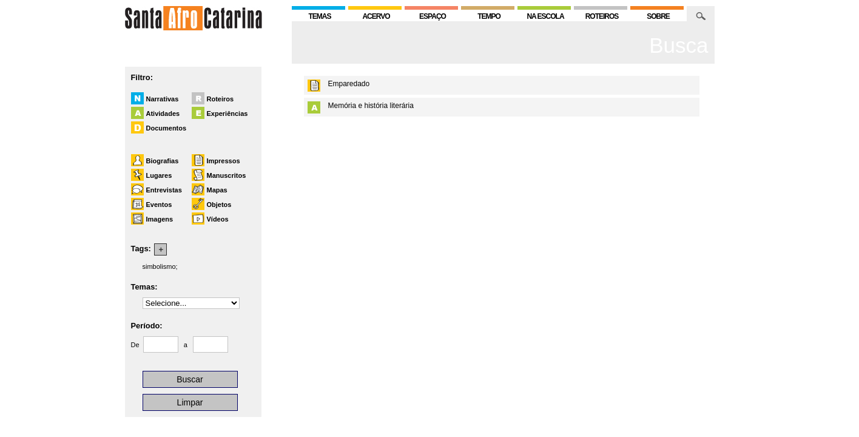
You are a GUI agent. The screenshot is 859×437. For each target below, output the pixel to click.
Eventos (159, 204)
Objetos (219, 204)
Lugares (159, 175)
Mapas (217, 190)
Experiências (227, 113)
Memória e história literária (371, 105)
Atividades (163, 113)
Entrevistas (164, 190)
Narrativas (162, 99)
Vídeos (218, 219)
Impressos (223, 160)
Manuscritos (226, 175)
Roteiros (220, 99)
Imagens (159, 219)
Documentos (166, 128)
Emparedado (349, 84)
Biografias (162, 160)
